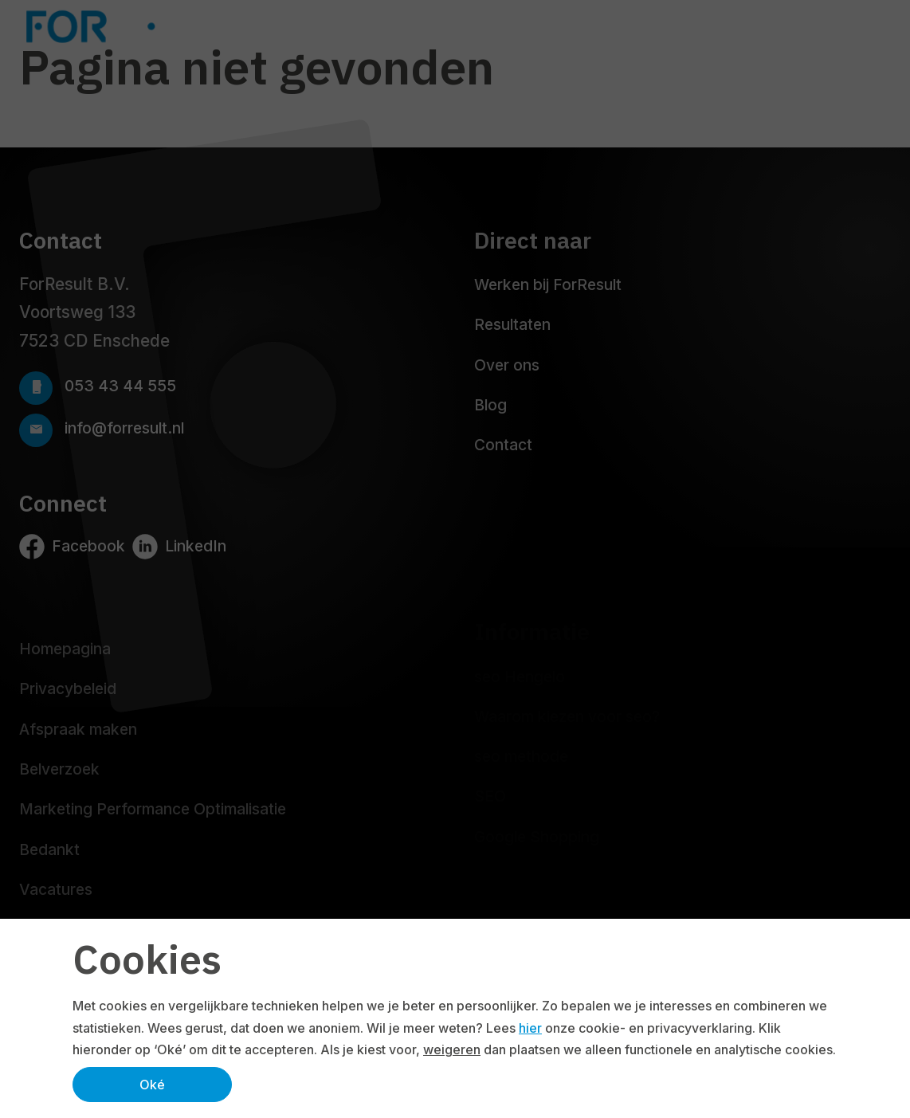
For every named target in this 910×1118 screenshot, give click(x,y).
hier (530, 1028)
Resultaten (512, 324)
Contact (503, 444)
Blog (490, 404)
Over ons (506, 365)
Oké (152, 1085)
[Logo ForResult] (143, 26)
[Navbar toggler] (875, 26)
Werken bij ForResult (548, 284)
